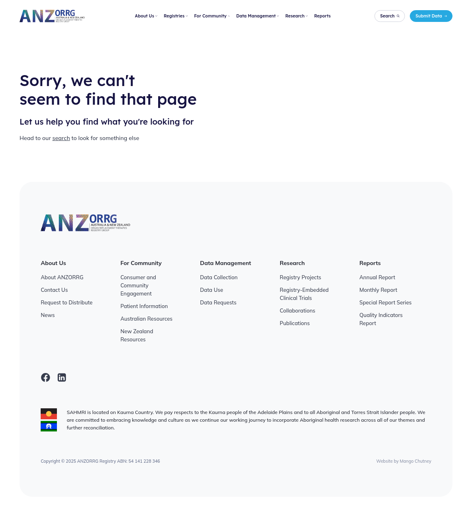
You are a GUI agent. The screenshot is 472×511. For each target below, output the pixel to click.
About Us (146, 16)
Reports (322, 16)
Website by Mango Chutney (403, 461)
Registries (176, 16)
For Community (212, 16)
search (61, 138)
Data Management (257, 16)
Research (296, 16)
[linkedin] (62, 377)
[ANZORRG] (52, 16)
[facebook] (45, 377)
